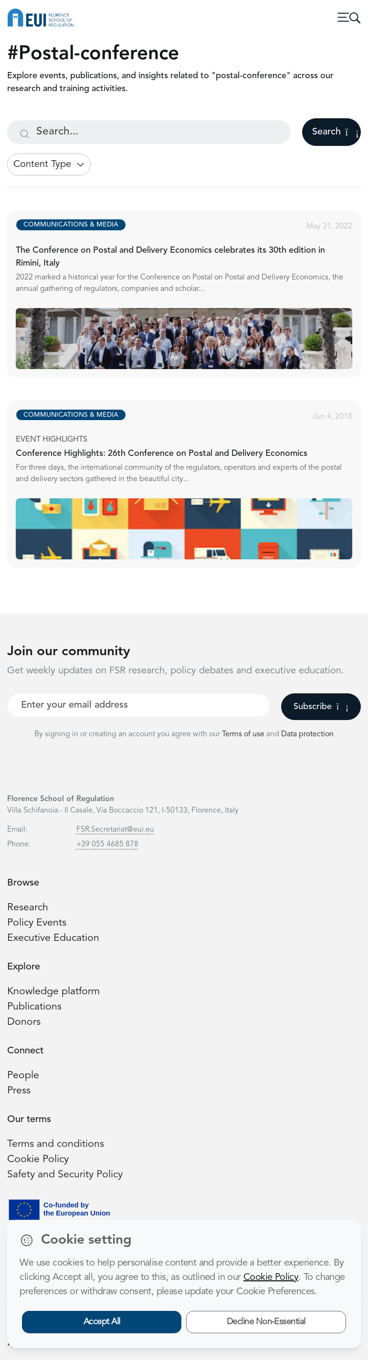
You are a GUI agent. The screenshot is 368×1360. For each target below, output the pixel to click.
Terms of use (244, 734)
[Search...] (149, 132)
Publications (34, 1007)
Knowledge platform (53, 992)
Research (27, 908)
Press (19, 1091)
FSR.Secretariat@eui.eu (115, 830)
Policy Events (36, 923)
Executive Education (53, 938)
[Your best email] (138, 705)
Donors (24, 1022)
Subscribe (321, 706)
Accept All (102, 1322)
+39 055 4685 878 (107, 844)
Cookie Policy (38, 1159)
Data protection (307, 734)
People (23, 1076)
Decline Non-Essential (266, 1322)
